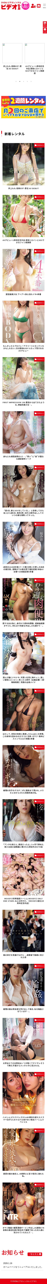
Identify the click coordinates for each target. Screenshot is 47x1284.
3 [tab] (23, 81)
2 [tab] (20, 81)
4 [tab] (27, 81)
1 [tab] (16, 81)
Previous (2, 107)
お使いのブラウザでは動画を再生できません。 (23, 23)
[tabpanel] (12, 56)
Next (44, 107)
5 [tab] (31, 81)
